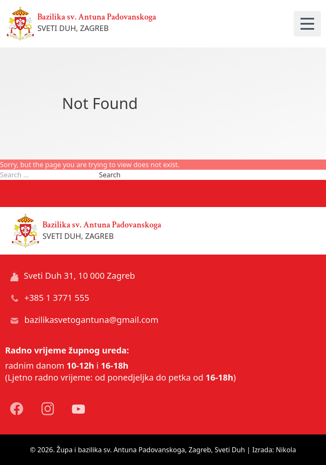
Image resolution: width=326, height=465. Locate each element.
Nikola (286, 449)
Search (110, 174)
